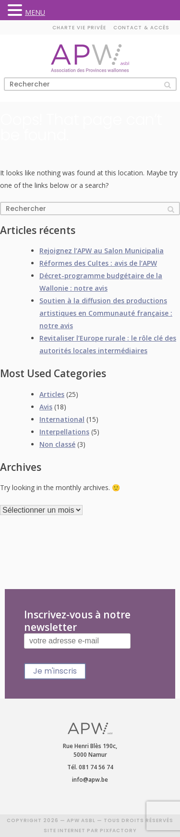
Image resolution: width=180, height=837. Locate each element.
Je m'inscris (55, 671)
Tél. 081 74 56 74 (90, 767)
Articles (51, 394)
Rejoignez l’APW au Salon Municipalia (101, 250)
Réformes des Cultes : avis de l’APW (98, 263)
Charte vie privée (79, 27)
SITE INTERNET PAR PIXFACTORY (90, 830)
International (61, 419)
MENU (35, 12)
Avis (45, 406)
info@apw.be (90, 779)
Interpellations (64, 431)
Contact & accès (141, 27)
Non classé (57, 444)
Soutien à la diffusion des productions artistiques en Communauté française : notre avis (105, 313)
